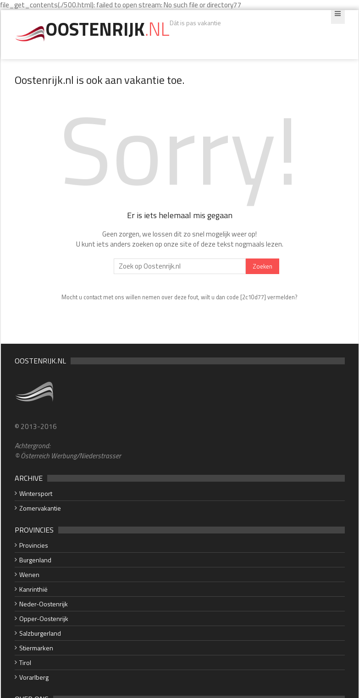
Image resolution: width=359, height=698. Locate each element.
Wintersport (35, 493)
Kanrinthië (33, 589)
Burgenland (35, 560)
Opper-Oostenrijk (43, 618)
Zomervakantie (40, 508)
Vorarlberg (34, 677)
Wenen (29, 574)
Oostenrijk (107, 29)
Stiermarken (36, 648)
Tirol (25, 662)
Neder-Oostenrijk (43, 604)
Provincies (33, 545)
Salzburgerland (40, 633)
